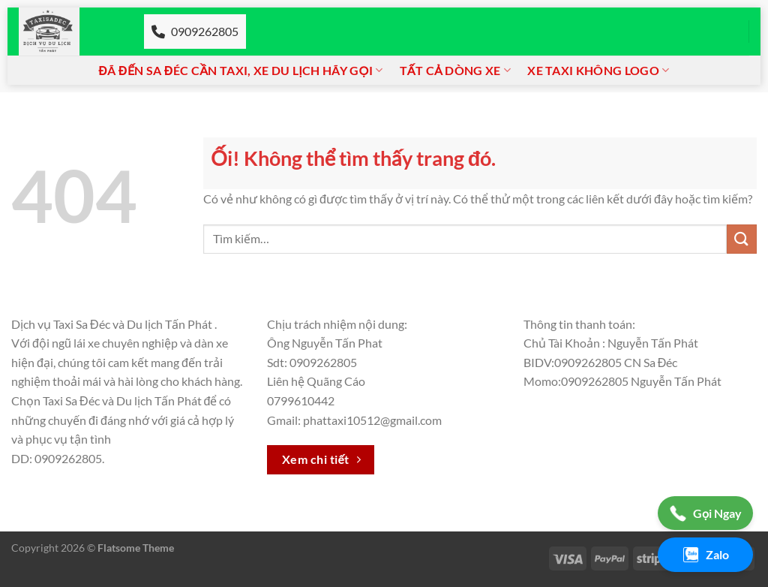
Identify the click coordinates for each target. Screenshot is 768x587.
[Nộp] (742, 239)
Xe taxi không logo (598, 70)
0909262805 (195, 31)
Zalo (705, 555)
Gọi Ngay (705, 513)
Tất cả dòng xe (456, 70)
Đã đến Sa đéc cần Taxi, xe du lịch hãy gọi (241, 70)
